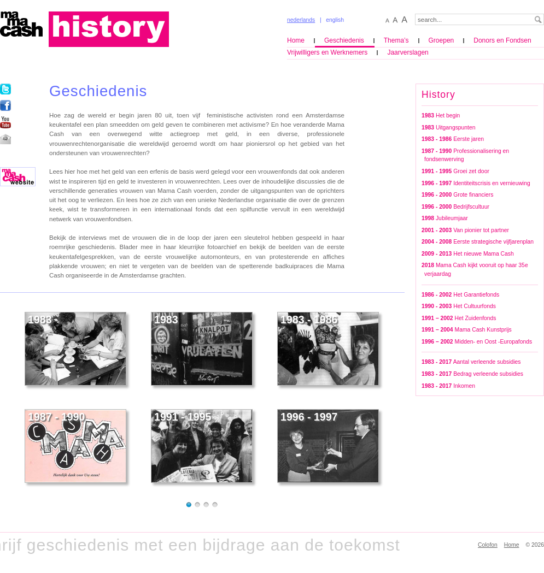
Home (296, 40)
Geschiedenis (344, 40)
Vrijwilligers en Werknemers (327, 52)
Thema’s (396, 40)
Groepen (441, 40)
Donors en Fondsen (502, 40)
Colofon (488, 545)
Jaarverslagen (407, 52)
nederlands (301, 20)
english (335, 20)
